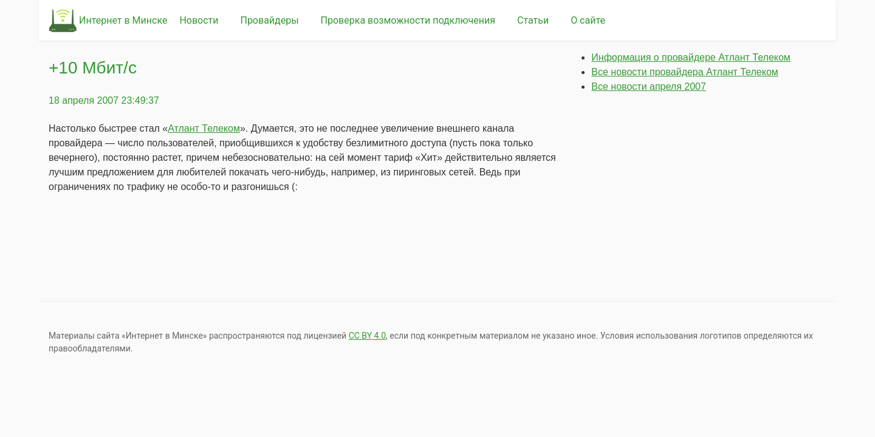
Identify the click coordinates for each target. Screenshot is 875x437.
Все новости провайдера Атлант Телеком (684, 72)
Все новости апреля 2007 (648, 86)
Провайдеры (269, 20)
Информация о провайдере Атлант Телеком (691, 57)
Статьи (533, 20)
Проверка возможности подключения (408, 20)
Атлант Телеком (204, 128)
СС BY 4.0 (367, 335)
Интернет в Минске (123, 20)
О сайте (588, 20)
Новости (198, 20)
